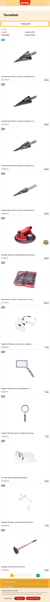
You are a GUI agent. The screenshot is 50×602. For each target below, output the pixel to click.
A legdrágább (5, 35)
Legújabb (4, 32)
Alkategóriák (26, 24)
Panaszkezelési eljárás (9, 581)
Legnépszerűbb (30, 32)
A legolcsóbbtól (30, 35)
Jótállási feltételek (8, 586)
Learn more (38, 594)
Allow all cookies (33, 598)
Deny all (19, 598)
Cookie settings (8, 598)
